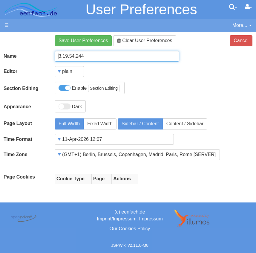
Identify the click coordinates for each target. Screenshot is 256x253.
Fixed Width (99, 123)
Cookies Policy (134, 228)
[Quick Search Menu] (233, 7)
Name (10, 56)
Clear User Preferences (144, 40)
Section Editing (21, 88)
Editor (10, 71)
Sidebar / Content (140, 123)
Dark (70, 106)
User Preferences (141, 9)
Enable (89, 88)
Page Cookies (19, 176)
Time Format (18, 139)
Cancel (241, 40)
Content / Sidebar (185, 123)
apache (30, 10)
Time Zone (15, 154)
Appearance (17, 106)
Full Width (69, 123)
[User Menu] (248, 7)
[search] (233, 7)
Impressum (151, 218)
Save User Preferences (83, 40)
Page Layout (18, 123)
